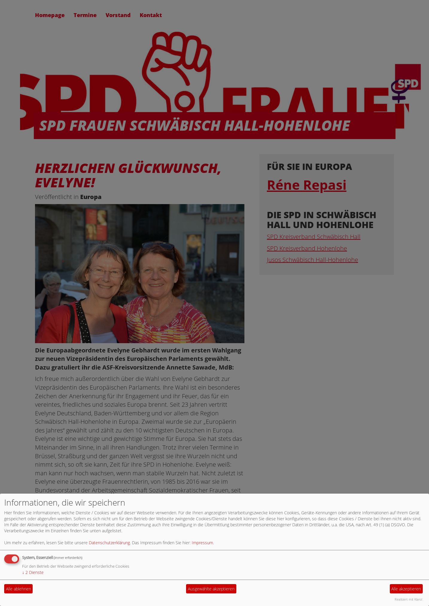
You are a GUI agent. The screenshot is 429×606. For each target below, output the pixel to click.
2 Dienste (33, 572)
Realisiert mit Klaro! (408, 599)
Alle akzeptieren (406, 589)
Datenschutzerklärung (109, 542)
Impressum (202, 542)
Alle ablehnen (18, 589)
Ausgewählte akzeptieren (211, 589)
